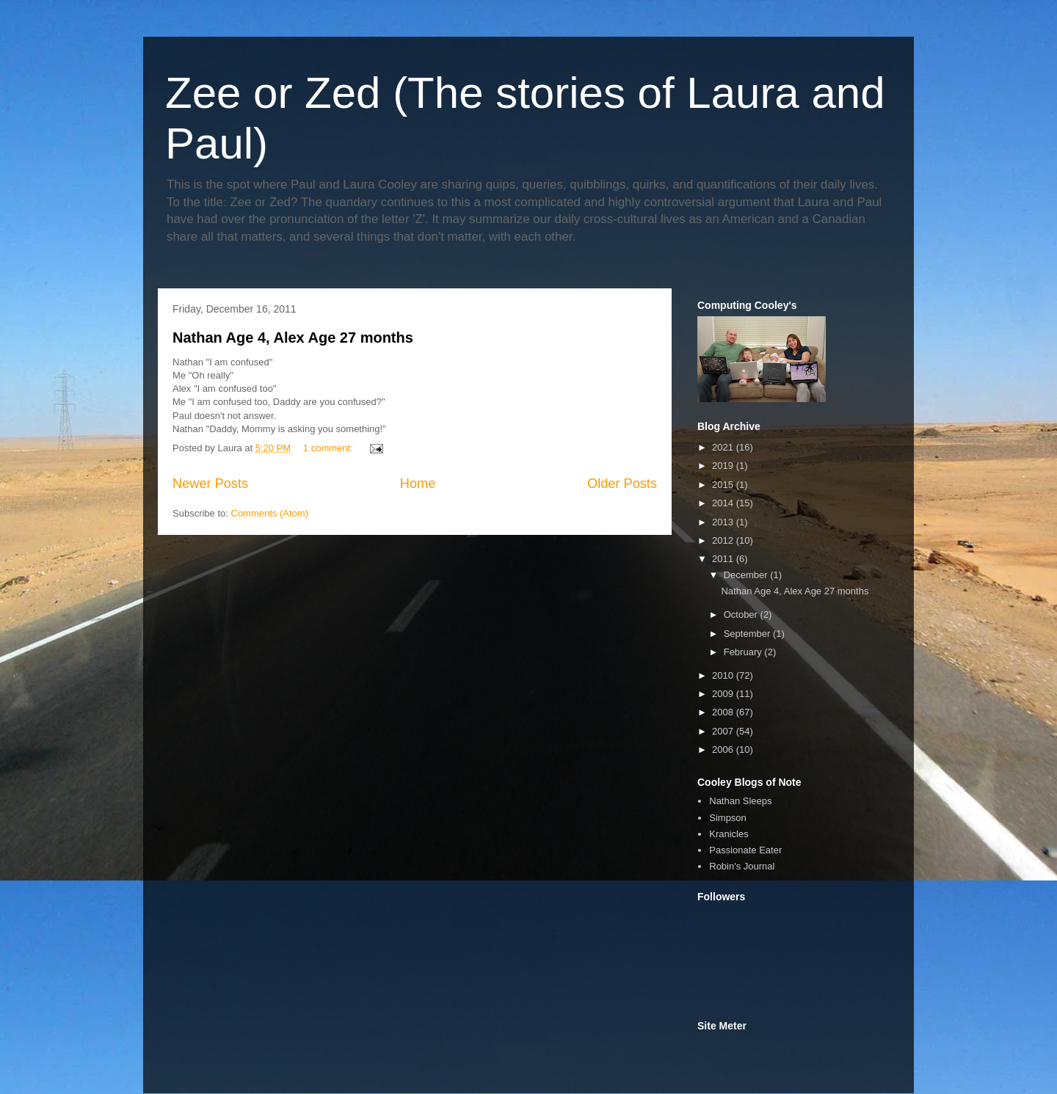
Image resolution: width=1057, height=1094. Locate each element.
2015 (724, 484)
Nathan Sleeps (740, 800)
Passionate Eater (745, 850)
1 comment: (329, 447)
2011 (724, 558)
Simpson (728, 817)
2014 (724, 502)
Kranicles (728, 833)
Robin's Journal (741, 866)
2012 (724, 540)
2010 (724, 675)
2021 (724, 447)
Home (418, 483)
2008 (724, 712)
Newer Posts (210, 483)
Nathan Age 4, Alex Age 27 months (292, 337)
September (748, 633)
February (744, 651)
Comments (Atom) (269, 513)
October (742, 614)
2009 (724, 693)
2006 (724, 749)
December (747, 574)
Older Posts (622, 483)
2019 (724, 465)
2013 (724, 522)
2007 (724, 731)
